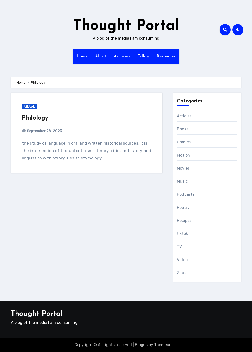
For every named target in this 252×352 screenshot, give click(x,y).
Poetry (183, 207)
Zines (182, 272)
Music (182, 181)
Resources (166, 56)
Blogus (141, 344)
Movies (183, 168)
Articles (184, 116)
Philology (35, 118)
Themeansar (165, 344)
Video (182, 259)
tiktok (29, 107)
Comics (184, 142)
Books (182, 129)
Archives (122, 56)
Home (82, 56)
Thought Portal (126, 26)
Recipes (184, 220)
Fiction (183, 155)
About (101, 56)
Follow (143, 56)
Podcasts (186, 194)
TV (179, 246)
